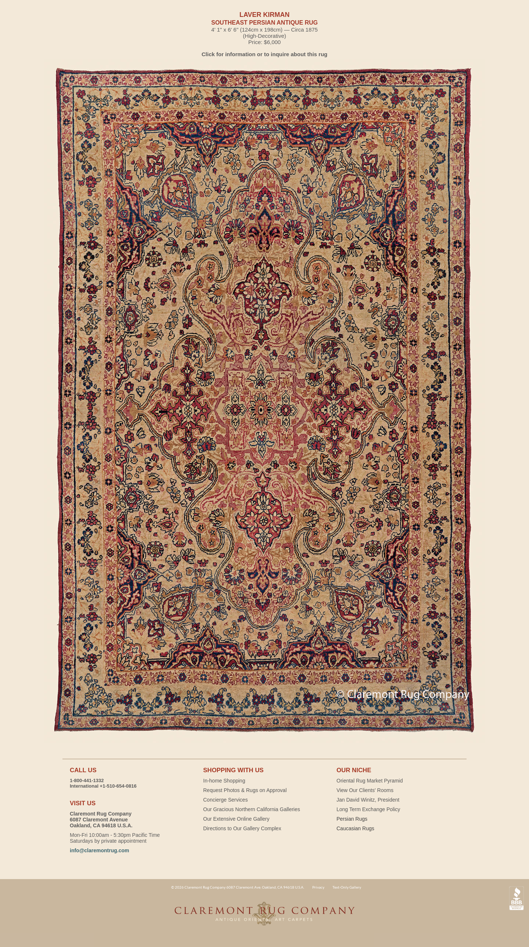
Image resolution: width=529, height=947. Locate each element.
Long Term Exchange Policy (368, 809)
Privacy (318, 887)
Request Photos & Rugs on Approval (245, 790)
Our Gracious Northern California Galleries (251, 809)
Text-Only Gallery (346, 887)
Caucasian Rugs (355, 828)
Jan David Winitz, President (368, 800)
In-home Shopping (224, 781)
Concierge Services (225, 800)
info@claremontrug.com (99, 850)
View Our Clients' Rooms (365, 790)
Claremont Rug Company (264, 917)
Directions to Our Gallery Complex (242, 828)
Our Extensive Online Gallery (236, 819)
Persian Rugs (352, 819)
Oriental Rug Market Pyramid (370, 781)
